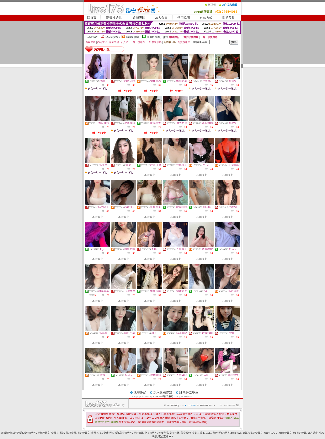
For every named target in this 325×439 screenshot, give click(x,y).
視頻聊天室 (43, 432)
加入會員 (161, 17)
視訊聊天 (71, 432)
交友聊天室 (151, 432)
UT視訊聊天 (299, 432)
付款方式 (206, 17)
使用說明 (183, 17)
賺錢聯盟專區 (188, 392)
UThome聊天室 (284, 432)
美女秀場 (163, 432)
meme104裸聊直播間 (163, 396)
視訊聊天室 (83, 432)
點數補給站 (114, 17)
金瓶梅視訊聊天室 (253, 432)
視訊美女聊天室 (123, 432)
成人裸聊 (313, 432)
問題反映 (228, 17)
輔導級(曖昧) (133, 37)
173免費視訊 (106, 432)
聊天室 (55, 432)
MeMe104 (269, 432)
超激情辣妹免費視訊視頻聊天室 (18, 432)
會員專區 (139, 17)
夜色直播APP (165, 436)
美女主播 (197, 432)
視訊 (62, 432)
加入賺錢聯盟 (162, 392)
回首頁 (91, 17)
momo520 (236, 432)
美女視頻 (186, 432)
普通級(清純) (154, 37)
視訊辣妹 (138, 432)
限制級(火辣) (113, 37)
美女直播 (175, 432)
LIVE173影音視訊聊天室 (216, 432)
